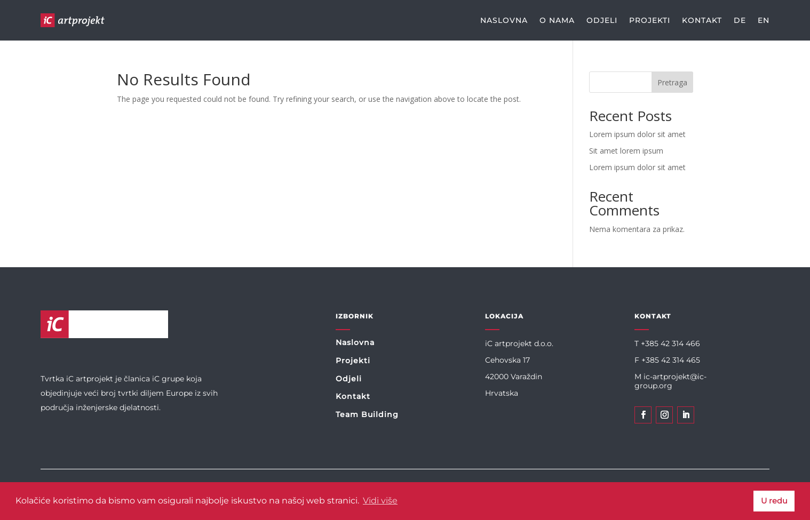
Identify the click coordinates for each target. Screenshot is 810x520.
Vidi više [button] (380, 500)
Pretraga (672, 82)
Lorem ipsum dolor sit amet (637, 134)
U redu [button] (774, 501)
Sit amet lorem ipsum (626, 151)
